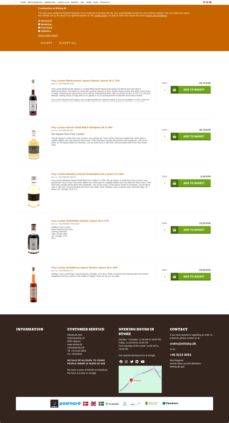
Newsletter (50, 2)
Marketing (46, 24)
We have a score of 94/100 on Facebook (87, 370)
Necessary (46, 21)
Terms (89, 2)
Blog (96, 2)
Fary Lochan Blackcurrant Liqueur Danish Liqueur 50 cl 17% (85, 80)
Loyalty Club (63, 2)
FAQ (82, 2)
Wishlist (75, 2)
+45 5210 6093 (180, 354)
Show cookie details (48, 35)
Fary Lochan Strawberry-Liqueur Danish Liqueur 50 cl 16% (84, 267)
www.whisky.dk (74, 344)
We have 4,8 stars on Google (81, 373)
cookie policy (100, 15)
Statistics (46, 31)
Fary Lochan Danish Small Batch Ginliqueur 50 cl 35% (81, 127)
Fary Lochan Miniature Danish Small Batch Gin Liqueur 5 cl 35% (87, 174)
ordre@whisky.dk (75, 347)
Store (23, 2)
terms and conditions (156, 15)
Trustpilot (105, 2)
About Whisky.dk (35, 2)
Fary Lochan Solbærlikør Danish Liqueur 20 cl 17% (80, 220)
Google (151, 355)
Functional (46, 27)
